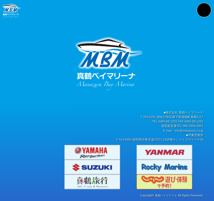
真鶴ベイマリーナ (166, 196)
